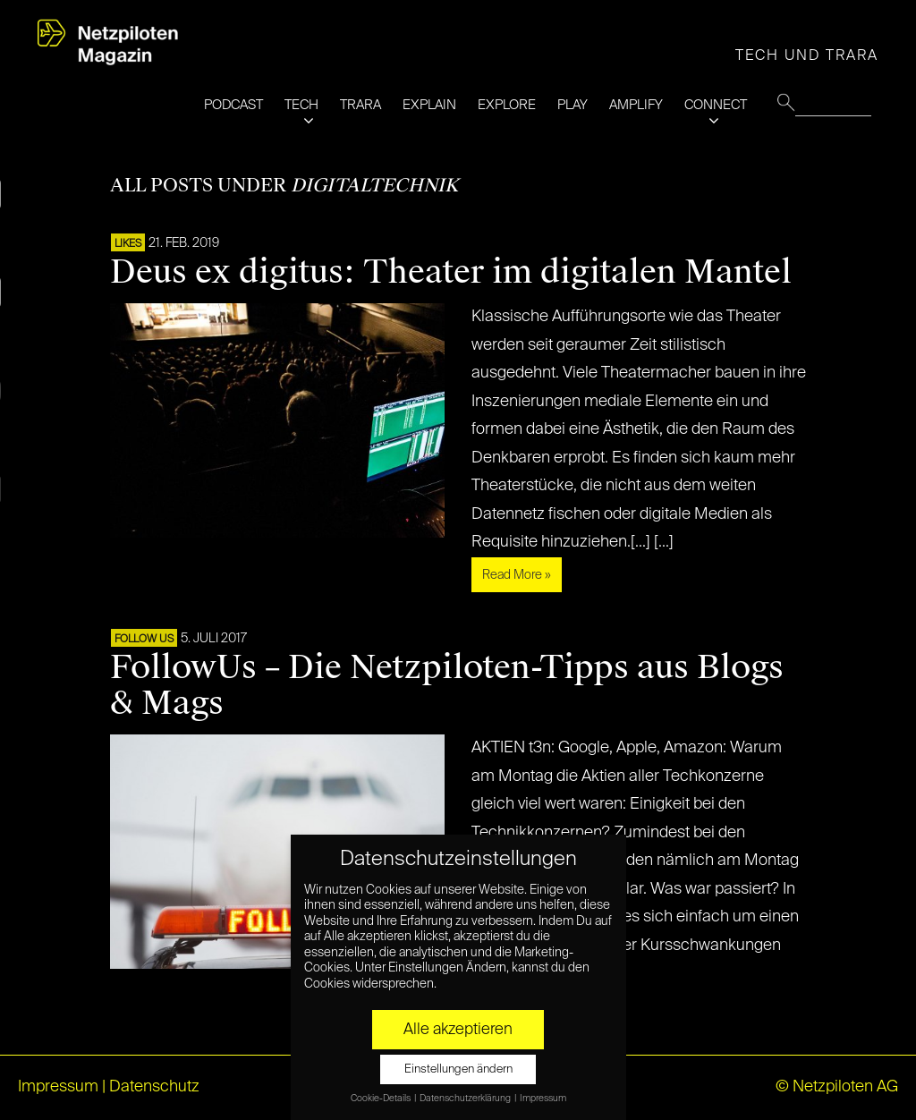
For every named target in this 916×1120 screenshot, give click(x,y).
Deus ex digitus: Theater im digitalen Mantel (451, 272)
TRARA (360, 105)
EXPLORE (507, 105)
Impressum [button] (543, 1098)
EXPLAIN (429, 105)
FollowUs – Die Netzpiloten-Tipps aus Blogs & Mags (447, 685)
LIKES (127, 244)
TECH (301, 105)
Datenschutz (154, 1087)
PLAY (572, 105)
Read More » (516, 575)
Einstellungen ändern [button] (458, 1069)
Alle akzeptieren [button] (458, 1030)
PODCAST (233, 105)
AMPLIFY (636, 105)
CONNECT (715, 105)
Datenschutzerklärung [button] (466, 1098)
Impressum (58, 1087)
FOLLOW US (144, 639)
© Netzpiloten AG (837, 1087)
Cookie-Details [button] (381, 1098)
